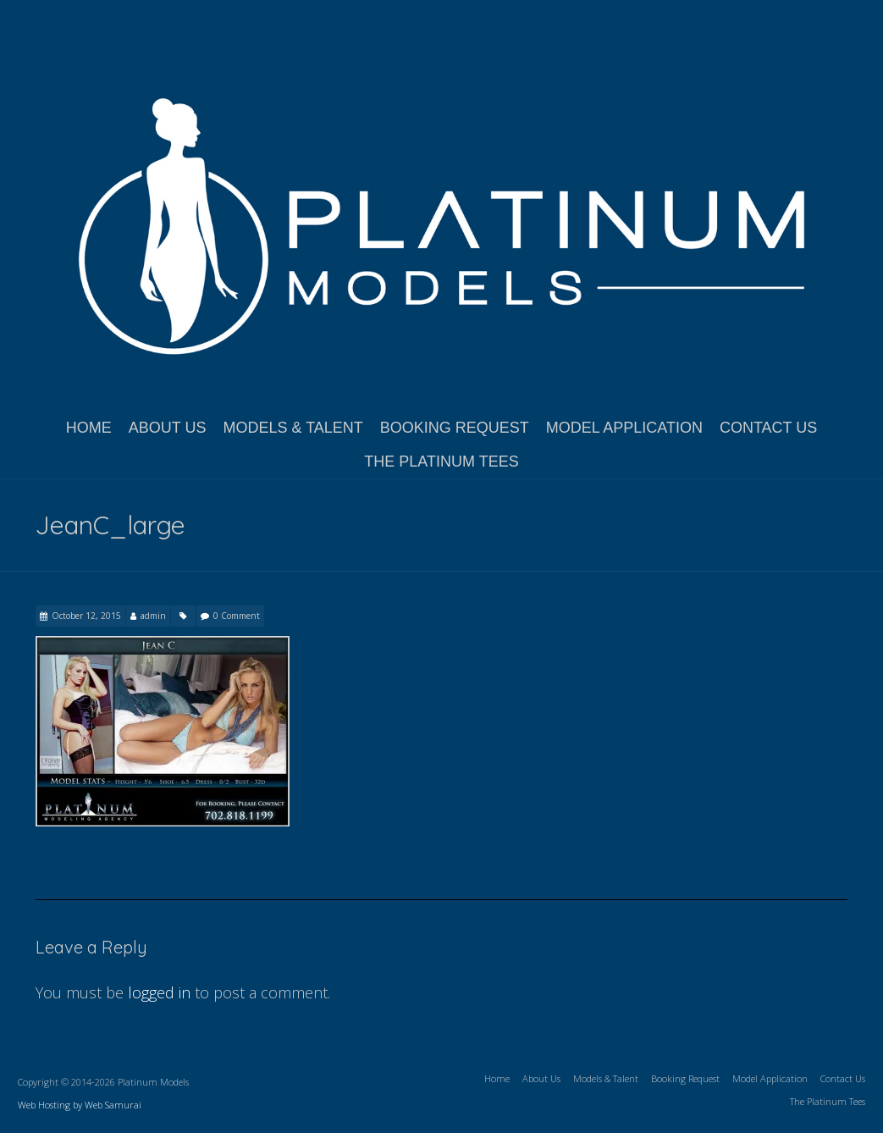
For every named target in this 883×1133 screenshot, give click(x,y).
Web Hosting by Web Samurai (79, 1104)
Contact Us (768, 427)
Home (89, 427)
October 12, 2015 (86, 616)
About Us (168, 427)
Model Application (624, 427)
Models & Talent (292, 427)
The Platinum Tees (441, 461)
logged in (159, 992)
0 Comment (236, 616)
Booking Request (454, 427)
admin (153, 616)
